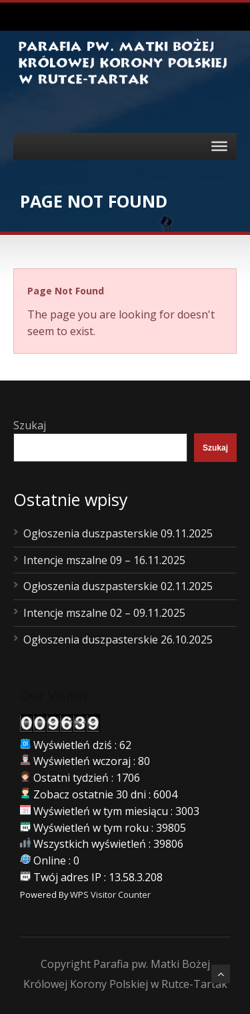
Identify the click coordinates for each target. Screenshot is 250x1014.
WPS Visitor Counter (110, 895)
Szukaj (29, 425)
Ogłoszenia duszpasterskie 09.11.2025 (118, 533)
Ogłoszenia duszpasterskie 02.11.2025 (118, 586)
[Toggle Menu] (219, 146)
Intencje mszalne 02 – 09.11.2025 (104, 612)
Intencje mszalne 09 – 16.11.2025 (104, 560)
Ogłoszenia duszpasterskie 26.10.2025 (118, 639)
